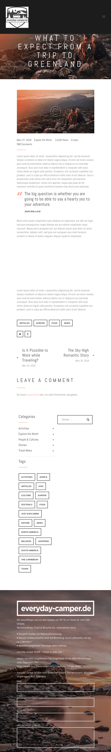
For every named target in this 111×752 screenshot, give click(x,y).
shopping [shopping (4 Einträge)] (43, 541)
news (67, 323)
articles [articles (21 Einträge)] (26, 486)
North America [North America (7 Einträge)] (30, 532)
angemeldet (33, 394)
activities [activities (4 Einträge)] (27, 477)
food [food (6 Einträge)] (42, 504)
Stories (23, 445)
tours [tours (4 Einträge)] (24, 569)
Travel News (25, 450)
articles (24, 323)
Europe (40, 323)
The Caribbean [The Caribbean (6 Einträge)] (29, 559)
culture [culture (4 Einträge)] (26, 495)
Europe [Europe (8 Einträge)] (42, 495)
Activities (24, 428)
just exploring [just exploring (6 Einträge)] (30, 514)
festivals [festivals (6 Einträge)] (26, 504)
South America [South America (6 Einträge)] (30, 550)
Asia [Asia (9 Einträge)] (41, 486)
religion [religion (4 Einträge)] (26, 541)
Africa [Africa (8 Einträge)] (43, 477)
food (54, 323)
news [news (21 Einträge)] (40, 523)
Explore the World (43, 140)
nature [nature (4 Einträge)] (25, 523)
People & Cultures (29, 439)
